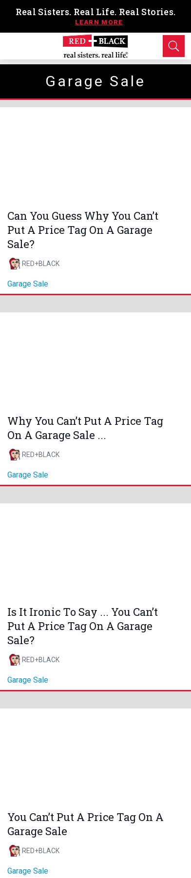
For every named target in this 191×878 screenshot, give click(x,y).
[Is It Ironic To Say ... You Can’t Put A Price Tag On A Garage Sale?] (95, 551)
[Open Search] (174, 46)
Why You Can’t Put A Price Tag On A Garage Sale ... (85, 428)
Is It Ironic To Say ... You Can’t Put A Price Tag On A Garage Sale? (82, 626)
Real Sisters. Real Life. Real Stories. (96, 12)
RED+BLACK (40, 263)
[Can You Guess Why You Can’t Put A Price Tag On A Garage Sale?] (95, 155)
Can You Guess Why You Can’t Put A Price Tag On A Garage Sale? (82, 230)
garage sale (27, 283)
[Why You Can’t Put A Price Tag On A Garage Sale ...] (95, 360)
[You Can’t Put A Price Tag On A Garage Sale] (95, 756)
